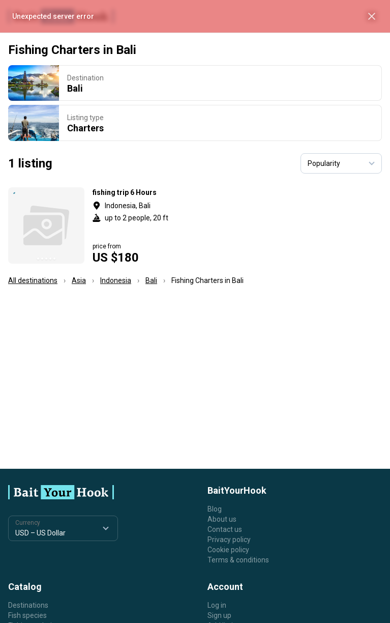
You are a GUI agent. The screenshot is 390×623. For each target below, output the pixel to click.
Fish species (27, 615)
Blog (214, 509)
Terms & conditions (238, 560)
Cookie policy (228, 550)
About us (221, 519)
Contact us (224, 529)
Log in (216, 605)
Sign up (219, 615)
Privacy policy (229, 539)
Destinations (28, 605)
